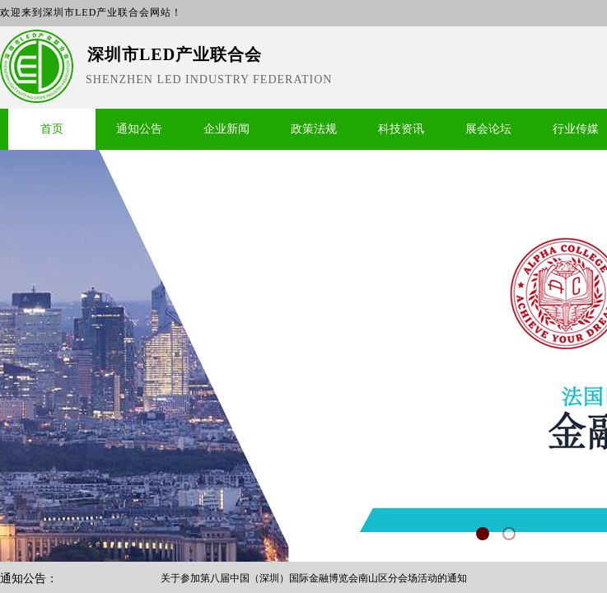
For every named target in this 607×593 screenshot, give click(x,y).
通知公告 (139, 129)
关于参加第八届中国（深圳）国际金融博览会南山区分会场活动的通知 (314, 579)
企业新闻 (226, 129)
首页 (51, 129)
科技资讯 (401, 129)
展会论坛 (488, 129)
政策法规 (314, 129)
